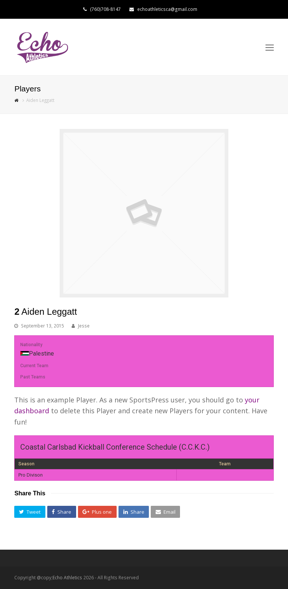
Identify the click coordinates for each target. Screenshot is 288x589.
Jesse (84, 326)
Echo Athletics (67, 577)
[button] (29, 512)
